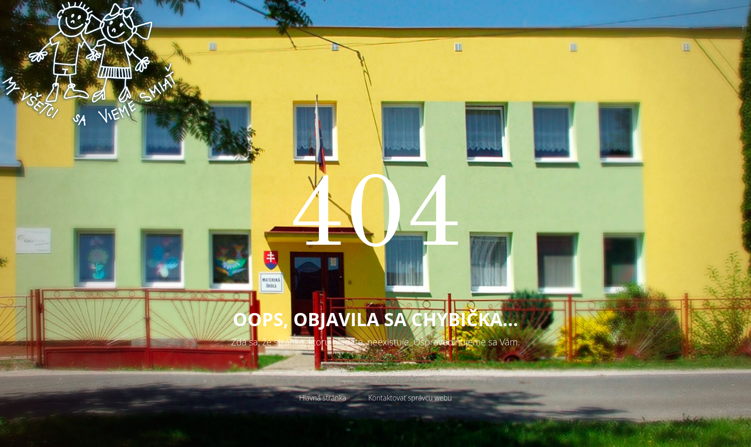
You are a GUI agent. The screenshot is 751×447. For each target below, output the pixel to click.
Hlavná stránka (322, 398)
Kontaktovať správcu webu (410, 398)
